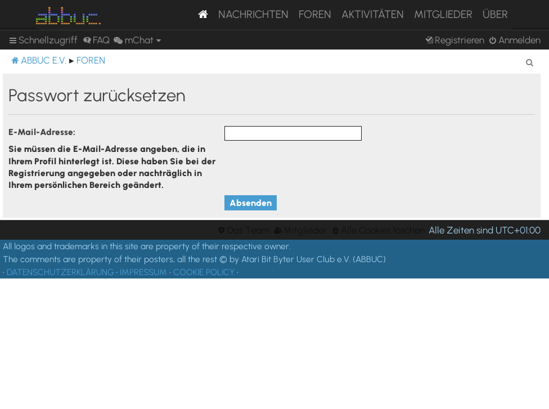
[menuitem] (96, 40)
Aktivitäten (372, 14)
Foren (315, 14)
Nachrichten (253, 14)
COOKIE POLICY (204, 272)
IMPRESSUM (143, 272)
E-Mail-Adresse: (41, 132)
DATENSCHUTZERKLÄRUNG (60, 272)
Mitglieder (443, 14)
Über (495, 14)
